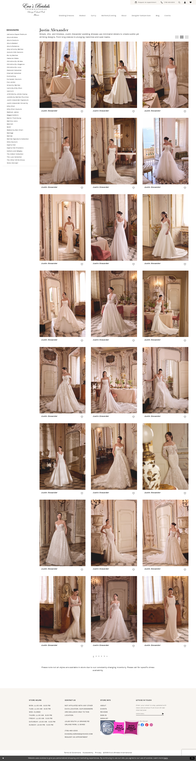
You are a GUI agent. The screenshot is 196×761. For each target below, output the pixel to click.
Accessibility (88, 752)
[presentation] (62, 75)
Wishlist (104, 718)
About (103, 705)
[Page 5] (104, 656)
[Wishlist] (190, 2)
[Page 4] (102, 656)
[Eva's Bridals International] (36, 9)
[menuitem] (145, 2)
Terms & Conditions (72, 752)
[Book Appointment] (145, 2)
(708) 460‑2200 (71, 731)
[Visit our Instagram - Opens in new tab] (152, 725)
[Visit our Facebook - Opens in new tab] (143, 725)
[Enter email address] (151, 714)
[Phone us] (168, 2)
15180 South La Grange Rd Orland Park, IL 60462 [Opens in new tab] (77, 723)
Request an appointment (76, 737)
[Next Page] (107, 656)
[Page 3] (99, 656)
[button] (185, 2)
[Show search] (179, 2)
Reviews (104, 712)
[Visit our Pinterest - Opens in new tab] (148, 725)
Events (103, 709)
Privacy (98, 752)
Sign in (103, 715)
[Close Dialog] (3, 758)
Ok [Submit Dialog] (192, 758)
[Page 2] (96, 656)
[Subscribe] (165, 714)
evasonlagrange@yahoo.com (79, 734)
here (166, 758)
